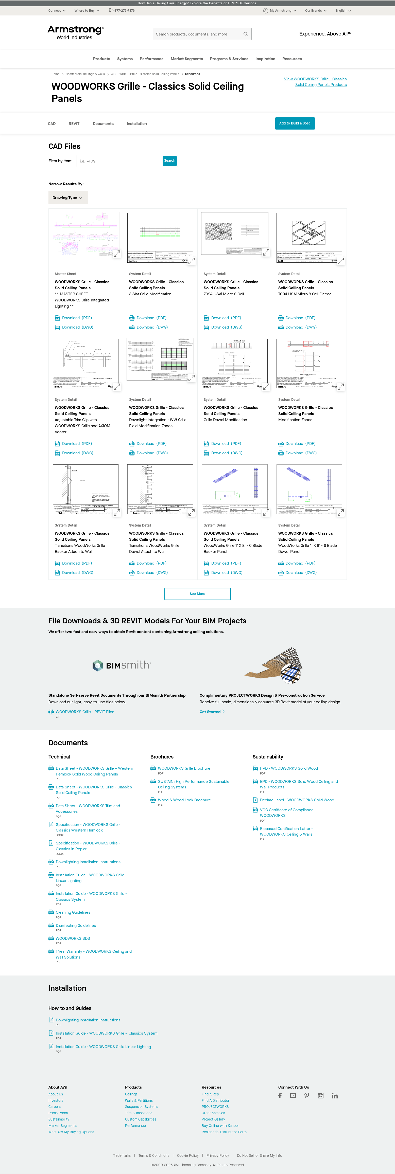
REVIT (74, 123)
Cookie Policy (188, 1155)
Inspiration (265, 58)
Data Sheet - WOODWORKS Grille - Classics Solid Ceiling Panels (94, 789)
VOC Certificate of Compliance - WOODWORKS (288, 812)
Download (77, 317)
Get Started (212, 711)
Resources (292, 58)
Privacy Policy (218, 1155)
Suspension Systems (141, 1107)
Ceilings (131, 1094)
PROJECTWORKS (215, 1107)
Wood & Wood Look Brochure (184, 800)
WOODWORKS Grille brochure (184, 768)
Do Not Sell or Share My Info (259, 1155)
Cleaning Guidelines (73, 912)
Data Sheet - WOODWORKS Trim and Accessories (88, 808)
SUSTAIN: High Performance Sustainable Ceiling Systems (193, 784)
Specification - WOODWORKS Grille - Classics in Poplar (88, 845)
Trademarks (122, 1155)
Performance (152, 58)
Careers (54, 1107)
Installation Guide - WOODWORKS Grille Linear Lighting (90, 877)
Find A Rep (210, 1094)
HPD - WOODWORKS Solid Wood (289, 768)
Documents (103, 123)
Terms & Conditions (154, 1155)
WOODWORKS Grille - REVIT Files (85, 711)
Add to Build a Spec (295, 123)
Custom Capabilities (140, 1119)
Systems (125, 58)
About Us (55, 1094)
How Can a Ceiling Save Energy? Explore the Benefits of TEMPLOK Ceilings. (197, 3)
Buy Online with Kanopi (220, 1126)
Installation (137, 123)
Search (169, 160)
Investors (55, 1101)
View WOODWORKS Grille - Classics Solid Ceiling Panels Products (315, 81)
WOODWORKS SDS (73, 938)
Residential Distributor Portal (224, 1132)
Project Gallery (213, 1119)
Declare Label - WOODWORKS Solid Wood (297, 800)
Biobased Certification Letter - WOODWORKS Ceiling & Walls (286, 831)
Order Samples (213, 1113)
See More (197, 593)
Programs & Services (229, 58)
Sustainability (58, 1119)
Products (101, 58)
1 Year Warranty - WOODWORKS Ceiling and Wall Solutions (94, 954)
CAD (52, 123)
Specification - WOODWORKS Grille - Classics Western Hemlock (88, 827)
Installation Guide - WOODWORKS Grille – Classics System (92, 896)
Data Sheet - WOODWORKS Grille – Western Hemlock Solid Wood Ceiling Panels (94, 771)
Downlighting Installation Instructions (88, 861)
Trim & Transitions (138, 1113)
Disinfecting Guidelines (76, 925)
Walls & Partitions (139, 1101)
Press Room (58, 1113)
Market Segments (187, 58)
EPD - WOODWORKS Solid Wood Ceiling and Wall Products (299, 784)
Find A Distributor (215, 1101)
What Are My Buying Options (71, 1132)
